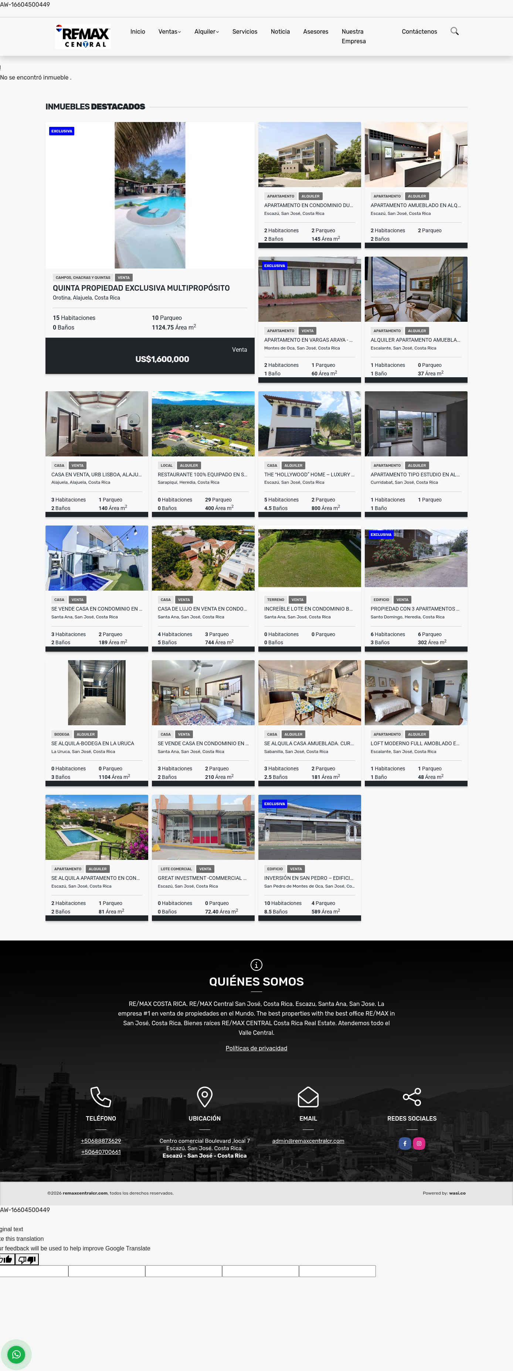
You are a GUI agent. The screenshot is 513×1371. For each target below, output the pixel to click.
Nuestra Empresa (354, 36)
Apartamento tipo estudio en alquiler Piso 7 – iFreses (416, 474)
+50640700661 (101, 1152)
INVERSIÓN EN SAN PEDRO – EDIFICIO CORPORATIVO (309, 878)
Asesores (316, 31)
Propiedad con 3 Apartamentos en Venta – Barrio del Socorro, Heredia (416, 609)
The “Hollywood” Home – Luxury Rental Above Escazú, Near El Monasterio (309, 474)
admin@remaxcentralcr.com (308, 1141)
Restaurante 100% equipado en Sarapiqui (203, 474)
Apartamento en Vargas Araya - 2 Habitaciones (309, 340)
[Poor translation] (27, 1259)
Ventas (168, 31)
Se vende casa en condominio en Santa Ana (203, 743)
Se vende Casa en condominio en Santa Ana (96, 609)
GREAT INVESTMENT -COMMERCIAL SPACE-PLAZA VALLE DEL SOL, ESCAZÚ (203, 878)
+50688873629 (101, 1141)
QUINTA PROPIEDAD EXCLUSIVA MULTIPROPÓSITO (141, 288)
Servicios (245, 31)
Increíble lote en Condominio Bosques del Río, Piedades (309, 609)
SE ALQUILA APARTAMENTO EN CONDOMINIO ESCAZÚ (96, 878)
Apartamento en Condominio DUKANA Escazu (309, 205)
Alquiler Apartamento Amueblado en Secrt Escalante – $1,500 (416, 340)
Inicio (137, 31)
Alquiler (204, 31)
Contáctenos (419, 31)
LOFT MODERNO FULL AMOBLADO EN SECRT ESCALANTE (416, 743)
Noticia (280, 31)
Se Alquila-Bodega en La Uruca (92, 743)
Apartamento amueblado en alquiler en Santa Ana (416, 205)
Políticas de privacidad (257, 1048)
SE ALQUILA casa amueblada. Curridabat (309, 743)
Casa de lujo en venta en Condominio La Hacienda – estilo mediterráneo (203, 609)
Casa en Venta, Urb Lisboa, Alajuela (96, 474)
